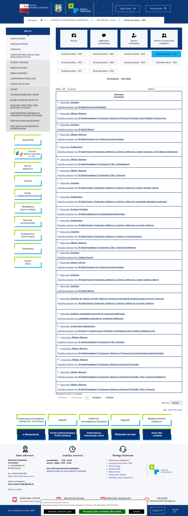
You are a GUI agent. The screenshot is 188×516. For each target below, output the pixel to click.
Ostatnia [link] (115, 397)
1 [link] (87, 397)
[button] (157, 510)
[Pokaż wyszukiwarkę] (158, 8)
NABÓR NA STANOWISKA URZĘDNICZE (72, 20)
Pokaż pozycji (66, 89)
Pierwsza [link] (62, 397)
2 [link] (92, 397)
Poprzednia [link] (76, 397)
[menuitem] (28, 39)
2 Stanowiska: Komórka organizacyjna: (89, 362)
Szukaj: (151, 89)
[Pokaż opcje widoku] (128, 8)
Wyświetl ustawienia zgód (59, 511)
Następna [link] (102, 397)
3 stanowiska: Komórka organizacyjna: (87, 339)
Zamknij (136, 511)
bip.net (176, 510)
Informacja (175, 105)
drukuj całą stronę (174, 410)
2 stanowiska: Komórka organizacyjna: (89, 351)
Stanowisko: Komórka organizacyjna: (89, 116)
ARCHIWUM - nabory (108, 20)
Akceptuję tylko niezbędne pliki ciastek (102, 511)
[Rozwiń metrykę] (175, 403)
